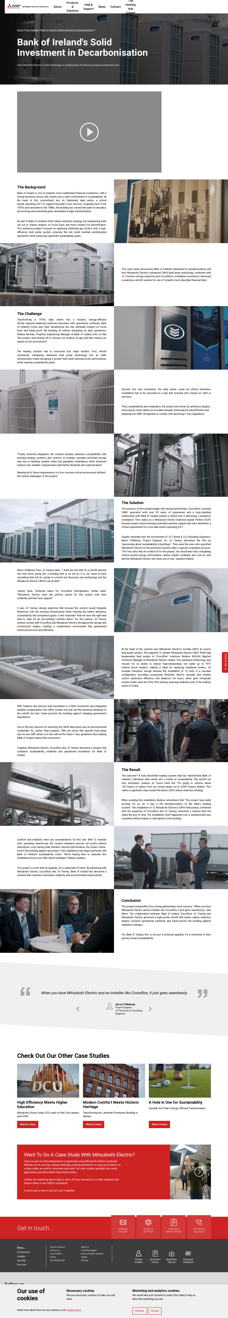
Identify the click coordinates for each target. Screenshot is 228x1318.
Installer (21, 1256)
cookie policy (74, 1310)
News (135, 6)
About (67, 6)
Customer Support (89, 1250)
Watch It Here (27, 1124)
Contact (148, 6)
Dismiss (139, 1310)
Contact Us (55, 1250)
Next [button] (150, 1009)
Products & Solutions (89, 6)
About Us (85, 1247)
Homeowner (23, 1252)
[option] (114, 999)
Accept (155, 1310)
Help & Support (117, 6)
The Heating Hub (57, 1260)
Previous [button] (78, 1009)
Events (53, 1257)
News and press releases (92, 1254)
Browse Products (57, 1247)
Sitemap (84, 1260)
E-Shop (84, 1257)
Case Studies (56, 1254)
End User (21, 1264)
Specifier (21, 1260)
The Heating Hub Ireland (174, 6)
